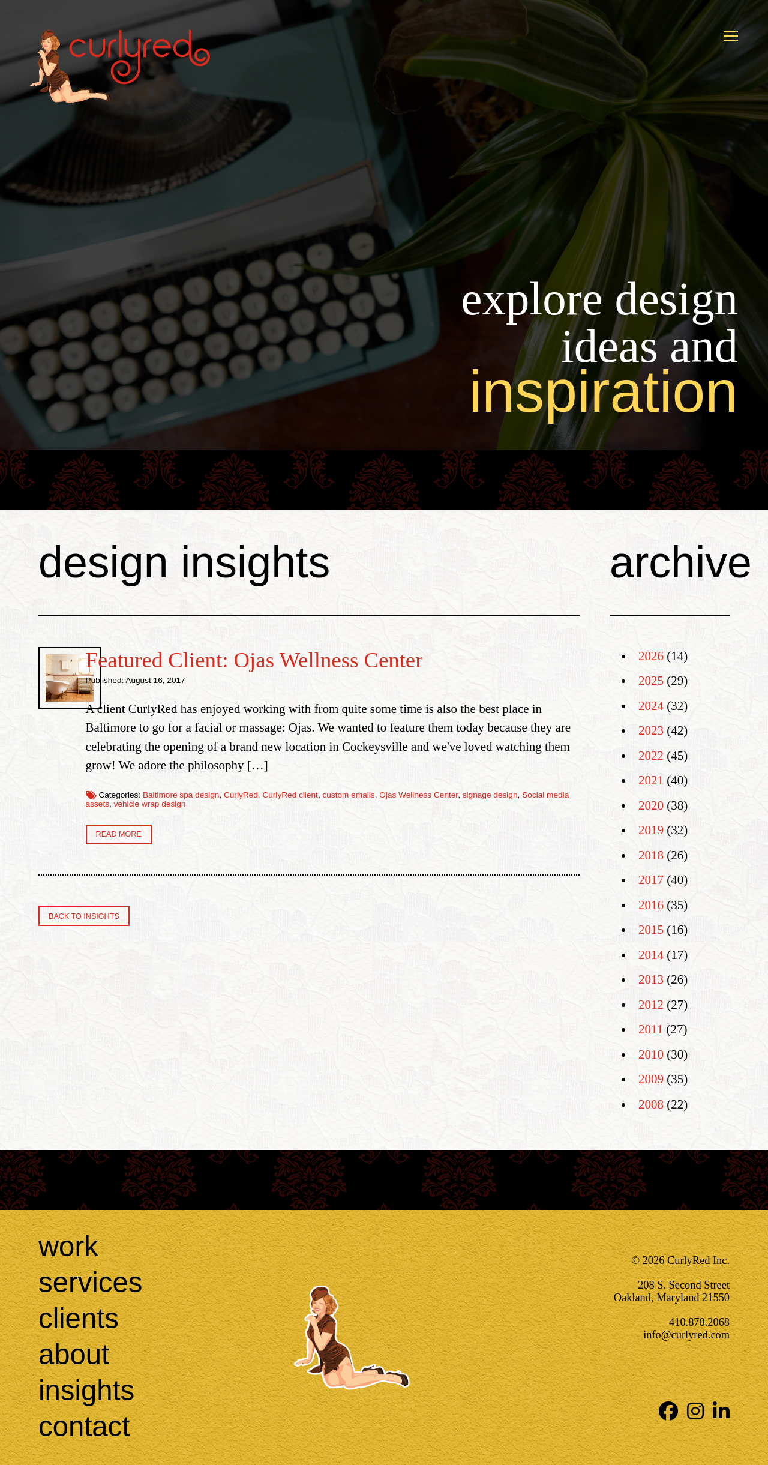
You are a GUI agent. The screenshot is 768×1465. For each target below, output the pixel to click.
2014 (651, 955)
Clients (78, 1318)
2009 (651, 1079)
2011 (650, 1029)
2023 (651, 730)
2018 (651, 855)
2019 (651, 830)
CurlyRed (373, 813)
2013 (651, 979)
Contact (84, 1426)
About (73, 1354)
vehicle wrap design (420, 823)
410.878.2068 (699, 1322)
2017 (651, 880)
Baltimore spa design (313, 813)
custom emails (481, 813)
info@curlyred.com (686, 1335)
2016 (651, 905)
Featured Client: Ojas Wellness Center (387, 660)
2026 (651, 656)
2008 (651, 1104)
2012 (651, 1004)
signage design (274, 823)
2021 (651, 780)
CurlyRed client (423, 813)
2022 (651, 755)
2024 (651, 706)
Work (68, 1246)
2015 (651, 929)
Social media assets (343, 823)
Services (90, 1282)
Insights (86, 1390)
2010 (651, 1054)
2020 (651, 805)
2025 (651, 680)
